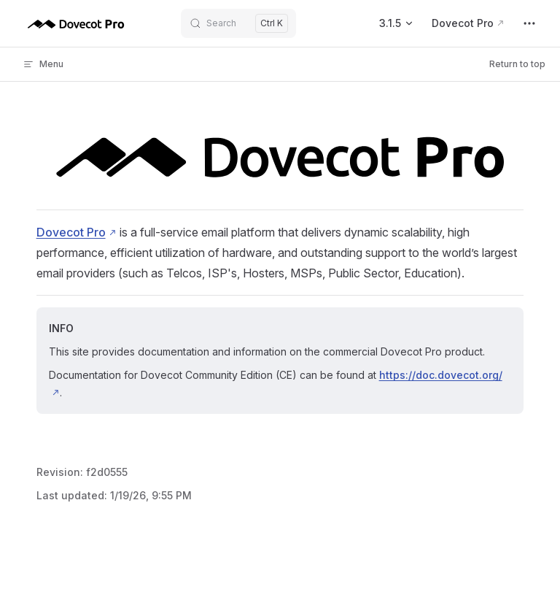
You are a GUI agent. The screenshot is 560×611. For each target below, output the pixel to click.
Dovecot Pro (71, 232)
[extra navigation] (529, 23)
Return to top (517, 63)
